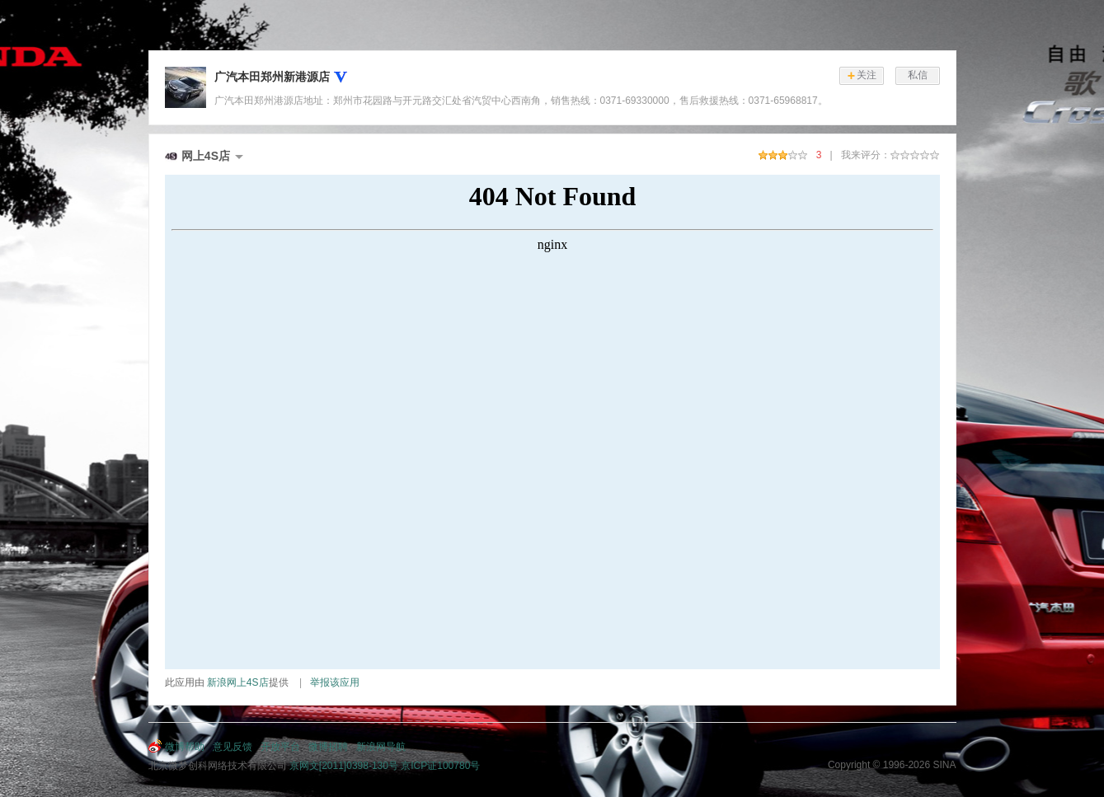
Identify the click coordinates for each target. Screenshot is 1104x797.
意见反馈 (232, 746)
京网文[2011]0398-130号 (343, 765)
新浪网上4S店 (238, 682)
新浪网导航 (381, 746)
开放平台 (280, 746)
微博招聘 (328, 746)
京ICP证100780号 (440, 765)
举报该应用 (334, 682)
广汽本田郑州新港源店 (272, 76)
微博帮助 (184, 746)
